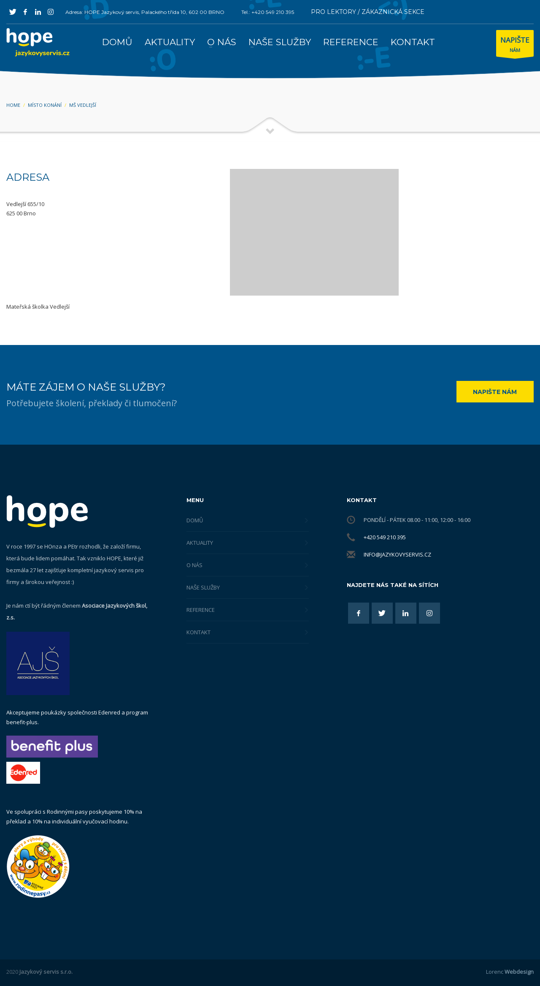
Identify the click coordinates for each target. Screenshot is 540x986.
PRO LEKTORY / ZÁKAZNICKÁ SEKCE (367, 12)
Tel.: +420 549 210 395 (267, 12)
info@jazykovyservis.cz (397, 554)
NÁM (515, 45)
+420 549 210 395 (385, 537)
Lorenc (510, 971)
